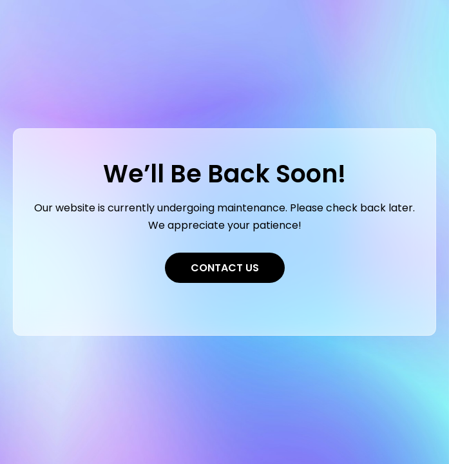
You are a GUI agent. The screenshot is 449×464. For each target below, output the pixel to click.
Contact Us (225, 267)
